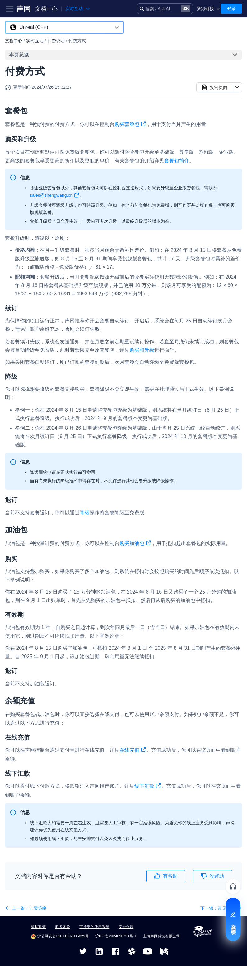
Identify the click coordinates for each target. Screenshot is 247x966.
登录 (231, 8)
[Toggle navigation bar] (9, 8)
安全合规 (126, 927)
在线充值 (132, 750)
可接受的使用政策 (94, 927)
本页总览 (19, 54)
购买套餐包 (130, 125)
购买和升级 (141, 350)
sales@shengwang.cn (54, 196)
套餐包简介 (176, 160)
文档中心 (46, 9)
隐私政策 (38, 927)
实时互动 (35, 40)
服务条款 (62, 927)
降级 (85, 512)
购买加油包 (135, 544)
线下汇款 (147, 787)
